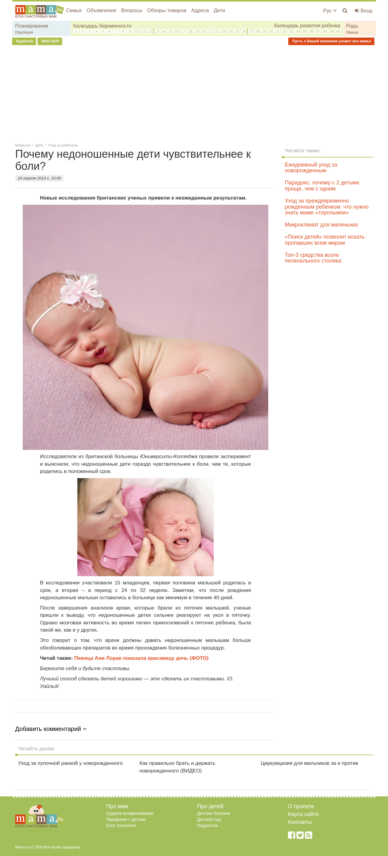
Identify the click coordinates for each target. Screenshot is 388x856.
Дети (219, 10)
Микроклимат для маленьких (321, 225)
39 (331, 31)
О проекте (301, 806)
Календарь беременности (102, 25)
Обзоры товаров (166, 10)
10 (137, 31)
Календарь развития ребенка (307, 25)
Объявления (101, 10)
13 (157, 31)
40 (338, 31)
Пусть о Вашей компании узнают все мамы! (331, 41)
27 (251, 31)
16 (177, 31)
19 (197, 31)
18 (190, 31)
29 (264, 31)
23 (224, 31)
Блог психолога (121, 825)
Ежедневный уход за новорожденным (311, 168)
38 (325, 31)
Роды (352, 25)
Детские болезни (213, 813)
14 (164, 31)
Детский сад (209, 819)
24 (230, 31)
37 (318, 31)
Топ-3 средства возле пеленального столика (313, 258)
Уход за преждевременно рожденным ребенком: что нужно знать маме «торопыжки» (327, 207)
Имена (352, 32)
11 (143, 31)
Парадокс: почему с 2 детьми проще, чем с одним (322, 186)
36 (311, 31)
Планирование (31, 25)
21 (210, 31)
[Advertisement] (194, 93)
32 (284, 31)
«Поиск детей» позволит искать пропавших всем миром (325, 240)
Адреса (200, 10)
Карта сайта (303, 814)
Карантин (24, 41)
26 (244, 31)
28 (257, 31)
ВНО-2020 (50, 41)
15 (170, 31)
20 (204, 31)
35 (304, 31)
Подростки (207, 825)
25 (237, 31)
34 (298, 31)
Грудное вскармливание (130, 813)
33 (291, 31)
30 (271, 31)
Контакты (300, 822)
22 (217, 31)
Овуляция (24, 32)
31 (278, 31)
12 (150, 31)
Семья (74, 10)
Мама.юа (22, 145)
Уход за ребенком (63, 145)
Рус (329, 11)
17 (184, 31)
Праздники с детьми (126, 819)
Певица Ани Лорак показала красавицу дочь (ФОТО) (141, 658)
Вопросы (131, 10)
